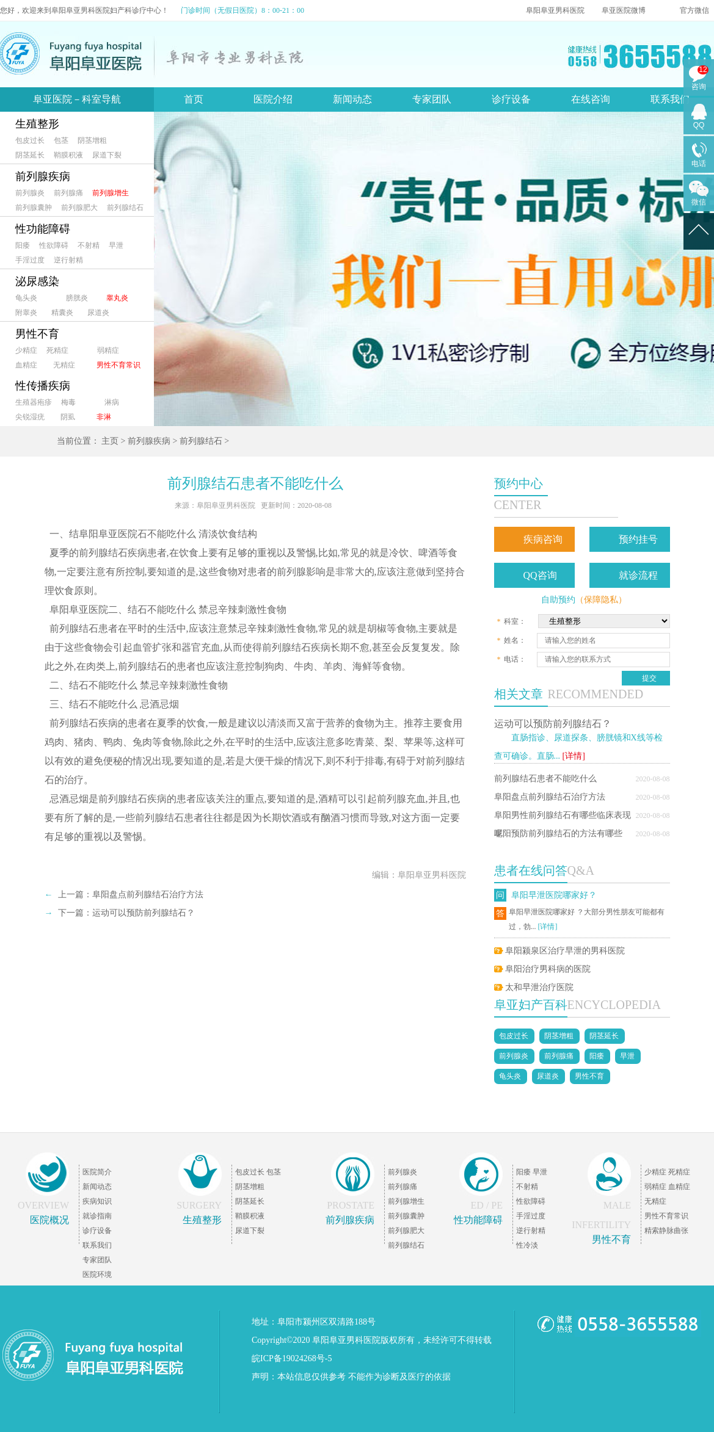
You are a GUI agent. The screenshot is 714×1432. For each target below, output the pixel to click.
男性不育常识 (118, 365)
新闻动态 (352, 99)
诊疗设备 (511, 99)
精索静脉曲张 (666, 1230)
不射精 (89, 245)
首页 (193, 99)
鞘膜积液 (68, 155)
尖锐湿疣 (30, 417)
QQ (699, 125)
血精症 (26, 365)
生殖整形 (37, 124)
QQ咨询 (540, 575)
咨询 (698, 86)
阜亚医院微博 (624, 10)
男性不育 (37, 334)
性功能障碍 (42, 229)
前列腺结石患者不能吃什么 (545, 778)
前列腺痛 (68, 193)
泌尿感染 (37, 281)
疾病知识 (97, 1201)
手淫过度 (30, 260)
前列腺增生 (110, 193)
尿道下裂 (107, 155)
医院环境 (97, 1274)
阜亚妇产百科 (530, 1004)
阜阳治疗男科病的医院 (548, 969)
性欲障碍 (53, 245)
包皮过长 (30, 140)
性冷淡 (527, 1245)
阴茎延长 (30, 155)
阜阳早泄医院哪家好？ (554, 895)
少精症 (26, 350)
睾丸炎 (117, 298)
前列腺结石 (125, 207)
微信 (698, 202)
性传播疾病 (42, 386)
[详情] (574, 756)
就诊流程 (638, 575)
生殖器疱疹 (33, 402)
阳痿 (22, 245)
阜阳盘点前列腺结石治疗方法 (549, 796)
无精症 (64, 365)
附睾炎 (26, 312)
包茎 (61, 140)
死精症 (57, 350)
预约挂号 (638, 539)
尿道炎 (98, 312)
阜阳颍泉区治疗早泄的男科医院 (565, 950)
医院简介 (97, 1172)
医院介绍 (273, 99)
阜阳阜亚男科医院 (555, 10)
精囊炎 (62, 312)
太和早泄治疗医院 (539, 987)
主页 (109, 441)
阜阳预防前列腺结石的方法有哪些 (558, 833)
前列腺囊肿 (33, 207)
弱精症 (108, 350)
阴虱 (67, 417)
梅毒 (68, 402)
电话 (698, 163)
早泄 (116, 245)
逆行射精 (68, 260)
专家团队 (431, 99)
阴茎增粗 (92, 140)
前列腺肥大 (79, 207)
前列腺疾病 (42, 176)
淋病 (111, 402)
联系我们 (670, 99)
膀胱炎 (77, 298)
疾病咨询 (543, 539)
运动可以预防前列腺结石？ (552, 723)
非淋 (104, 417)
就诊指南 (97, 1216)
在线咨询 (590, 99)
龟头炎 (26, 298)
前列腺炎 (30, 193)
